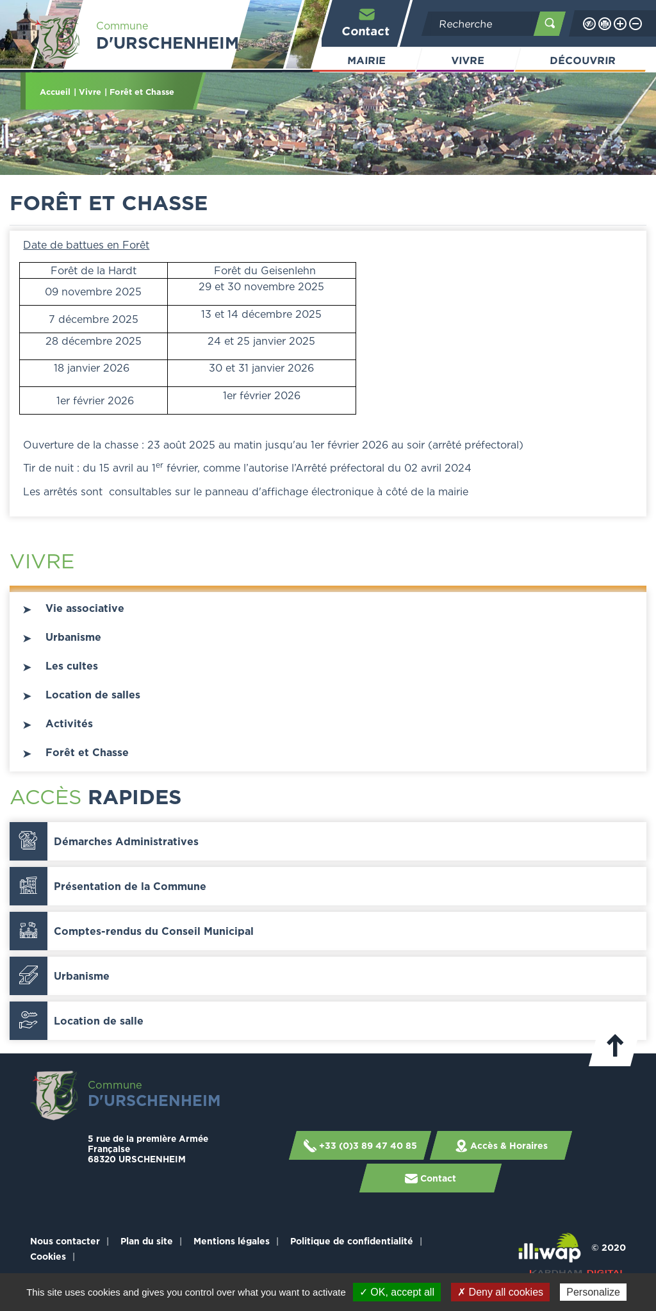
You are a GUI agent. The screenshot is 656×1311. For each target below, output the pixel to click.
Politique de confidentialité (351, 1241)
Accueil (55, 91)
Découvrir (583, 60)
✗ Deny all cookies (500, 1292)
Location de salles (92, 694)
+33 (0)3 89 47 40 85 (359, 1145)
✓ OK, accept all (396, 1292)
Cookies (48, 1256)
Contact (366, 22)
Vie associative (84, 608)
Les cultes (71, 666)
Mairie (366, 60)
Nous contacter (65, 1241)
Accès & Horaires (500, 1145)
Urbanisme (73, 637)
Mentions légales (231, 1241)
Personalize (593, 1292)
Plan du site (146, 1241)
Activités (69, 723)
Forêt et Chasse (87, 752)
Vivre (468, 60)
